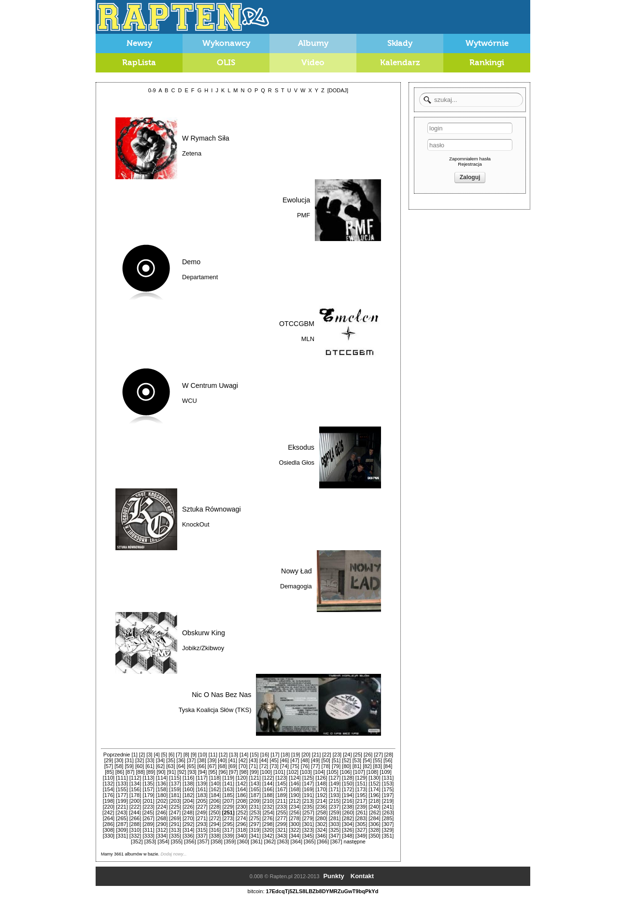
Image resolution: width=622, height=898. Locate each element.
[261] (361, 812)
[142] (241, 783)
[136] (162, 783)
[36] (181, 760)
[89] (150, 772)
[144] (268, 783)
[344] (294, 836)
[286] (108, 824)
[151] (361, 783)
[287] (121, 824)
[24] (347, 754)
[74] (284, 766)
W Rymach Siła (205, 138)
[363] (283, 841)
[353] (150, 841)
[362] (269, 841)
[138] (188, 783)
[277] (281, 818)
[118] (215, 778)
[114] (162, 778)
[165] (255, 789)
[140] (215, 783)
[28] (388, 754)
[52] (346, 760)
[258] (321, 812)
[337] (201, 836)
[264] (108, 818)
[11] (213, 754)
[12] (223, 754)
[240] (374, 807)
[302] (321, 824)
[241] (388, 807)
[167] (281, 789)
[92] (181, 772)
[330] (108, 836)
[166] (268, 789)
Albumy (313, 43)
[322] (294, 830)
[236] (321, 807)
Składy (400, 43)
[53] (357, 760)
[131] (388, 778)
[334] (162, 836)
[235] (308, 807)
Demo (191, 262)
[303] (334, 824)
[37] (191, 760)
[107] (359, 772)
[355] (177, 841)
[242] (108, 812)
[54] (367, 760)
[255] (281, 812)
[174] (374, 789)
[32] (139, 760)
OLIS (226, 62)
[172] (347, 789)
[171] (334, 789)
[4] (156, 754)
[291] (175, 824)
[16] (264, 754)
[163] (228, 789)
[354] (163, 841)
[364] (296, 841)
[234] (294, 807)
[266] (135, 818)
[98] (244, 772)
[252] (242, 812)
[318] (241, 830)
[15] (254, 754)
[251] (228, 812)
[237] (334, 807)
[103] (305, 772)
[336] (188, 836)
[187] (255, 795)
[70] (243, 766)
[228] (215, 807)
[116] (188, 778)
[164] (241, 789)
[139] (201, 783)
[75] (294, 766)
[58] (118, 766)
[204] (188, 801)
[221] (121, 807)
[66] (201, 766)
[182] (188, 795)
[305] (361, 824)
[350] (374, 836)
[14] (244, 754)
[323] (308, 830)
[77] (315, 766)
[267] (148, 818)
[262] (375, 812)
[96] (223, 772)
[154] (108, 789)
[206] (215, 801)
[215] (334, 801)
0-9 (152, 90)
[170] (321, 789)
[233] (281, 807)
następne (355, 841)
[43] (253, 760)
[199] (121, 801)
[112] (135, 778)
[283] (361, 818)
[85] (109, 772)
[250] (214, 812)
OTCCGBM (296, 324)
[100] (266, 772)
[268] (162, 818)
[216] (347, 801)
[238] (347, 807)
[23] (337, 754)
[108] (372, 772)
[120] (241, 778)
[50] (325, 760)
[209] (255, 801)
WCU (189, 400)
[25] (357, 754)
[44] (263, 760)
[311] (148, 830)
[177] (121, 795)
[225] (175, 807)
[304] (347, 824)
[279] (308, 818)
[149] (334, 783)
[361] (256, 841)
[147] (308, 783)
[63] (170, 766)
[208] (241, 801)
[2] (142, 754)
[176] (108, 795)
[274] (241, 818)
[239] (361, 807)
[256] (295, 812)
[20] (305, 754)
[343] (281, 836)
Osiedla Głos (296, 462)
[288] (135, 824)
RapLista (139, 62)
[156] (135, 789)
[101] (279, 772)
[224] (162, 807)
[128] (347, 778)
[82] (367, 766)
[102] (292, 772)
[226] (188, 807)
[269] (175, 818)
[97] (233, 772)
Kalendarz (400, 62)
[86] (119, 772)
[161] (201, 789)
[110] (108, 778)
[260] (348, 812)
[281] (334, 818)
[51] (336, 760)
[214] (321, 801)
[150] (347, 783)
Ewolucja (296, 200)
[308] (108, 830)
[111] (121, 778)
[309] (121, 830)
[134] (135, 783)
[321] (281, 830)
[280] (321, 818)
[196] (374, 795)
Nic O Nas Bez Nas (221, 694)
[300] (294, 824)
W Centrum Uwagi (210, 385)
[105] (332, 772)
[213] (308, 801)
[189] (281, 795)
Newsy (139, 43)
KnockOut (195, 524)
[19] (295, 754)
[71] (253, 766)
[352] (136, 841)
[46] (284, 760)
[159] (175, 789)
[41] (232, 760)
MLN (307, 338)
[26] (368, 754)
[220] (108, 807)
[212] (294, 801)
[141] (228, 783)
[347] (334, 836)
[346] (321, 836)
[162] (215, 789)
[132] (108, 783)
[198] (108, 801)
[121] (255, 778)
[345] (308, 836)
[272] (215, 818)
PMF (303, 215)
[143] (255, 783)
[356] (190, 841)
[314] (188, 830)
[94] (202, 772)
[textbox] (471, 100)
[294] (215, 824)
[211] (281, 801)
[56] (387, 760)
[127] (334, 778)
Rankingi (486, 62)
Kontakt (362, 876)
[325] (334, 830)
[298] (268, 824)
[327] (361, 830)
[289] (148, 824)
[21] (316, 754)
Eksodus (301, 447)
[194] (347, 795)
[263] (388, 812)
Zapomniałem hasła (470, 158)
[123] (281, 778)
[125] (308, 778)
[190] (294, 795)
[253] (255, 812)
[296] (241, 824)
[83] (377, 766)
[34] (160, 760)
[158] (162, 789)
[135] (148, 783)
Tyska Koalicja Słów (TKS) (215, 709)
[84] (387, 766)
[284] (374, 818)
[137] (175, 783)
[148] (321, 783)
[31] (129, 760)
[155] (121, 789)
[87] (130, 772)
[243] (121, 812)
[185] (228, 795)
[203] (175, 801)
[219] (388, 801)
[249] (201, 812)
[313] (175, 830)
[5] (164, 754)
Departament (200, 277)
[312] (162, 830)
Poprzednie (116, 754)
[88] (140, 772)
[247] (175, 812)
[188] (268, 795)
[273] (228, 818)
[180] (162, 795)
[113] (148, 778)
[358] (216, 841)
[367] (336, 841)
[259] (334, 812)
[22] (326, 754)
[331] (121, 836)
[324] (321, 830)
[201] (148, 801)
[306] (374, 824)
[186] (241, 795)
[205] (201, 801)
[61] (149, 766)
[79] (336, 766)
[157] (148, 789)
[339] (228, 836)
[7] (179, 754)
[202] (162, 801)
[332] (135, 836)
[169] (308, 789)
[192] (321, 795)
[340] (241, 836)
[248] (188, 812)
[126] (321, 778)
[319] (255, 830)
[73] (273, 766)
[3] (149, 754)
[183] (201, 795)
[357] (203, 841)
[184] (215, 795)
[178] (135, 795)
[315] (201, 830)
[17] (274, 754)
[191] (308, 795)
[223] (148, 807)
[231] (255, 807)
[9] (194, 754)
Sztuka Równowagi (211, 509)
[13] (233, 754)
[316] (215, 830)
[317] (228, 830)
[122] (268, 778)
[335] (175, 836)
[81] (357, 766)
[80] (346, 766)
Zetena (191, 153)
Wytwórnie (487, 43)
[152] (374, 783)
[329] (388, 830)
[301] (308, 824)
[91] (171, 772)
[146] (294, 783)
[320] (268, 830)
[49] (315, 760)
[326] (347, 830)
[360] (243, 841)
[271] (201, 818)
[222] (135, 807)
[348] (347, 836)
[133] (121, 783)
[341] (255, 836)
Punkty (333, 876)
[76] (305, 766)
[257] (308, 812)
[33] (149, 760)
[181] (175, 795)
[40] (222, 760)
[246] (161, 812)
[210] (268, 801)
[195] (361, 795)
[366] (323, 841)
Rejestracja (469, 164)
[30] (118, 760)
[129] (361, 778)
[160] (188, 789)
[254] (268, 812)
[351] (388, 836)
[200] (135, 801)
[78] (325, 766)
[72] (263, 766)
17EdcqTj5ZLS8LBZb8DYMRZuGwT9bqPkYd (322, 891)
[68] (222, 766)
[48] (305, 760)
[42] (243, 760)
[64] (181, 766)
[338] (215, 836)
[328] (374, 830)
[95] (212, 772)
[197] (388, 795)
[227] (201, 807)
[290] (162, 824)
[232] (268, 807)
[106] (346, 772)
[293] (201, 824)
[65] (191, 766)
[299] (281, 824)
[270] (188, 818)
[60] (139, 766)
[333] (148, 836)
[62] (160, 766)
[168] (294, 789)
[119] (228, 778)
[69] (232, 766)
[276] (268, 818)
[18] (285, 754)
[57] (108, 766)
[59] (129, 766)
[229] (228, 807)
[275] (255, 818)
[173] (361, 789)
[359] (230, 841)
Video (313, 62)
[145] (281, 783)
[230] (241, 807)
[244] (135, 812)
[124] (294, 778)
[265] (121, 818)
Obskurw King (203, 633)
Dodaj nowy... (174, 854)
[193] (334, 795)
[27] (378, 754)
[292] (188, 824)
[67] (212, 766)
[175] (388, 789)
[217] (361, 801)
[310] (135, 830)
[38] (201, 760)
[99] (254, 772)
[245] (148, 812)
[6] (171, 754)
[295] (228, 824)
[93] (192, 772)
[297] (255, 824)
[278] (294, 818)
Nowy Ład (296, 571)
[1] (135, 754)
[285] (388, 818)
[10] (202, 754)
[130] (374, 778)
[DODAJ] (337, 90)
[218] (374, 801)
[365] (309, 841)
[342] (268, 836)
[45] (273, 760)
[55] (377, 760)
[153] (388, 783)
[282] (347, 818)
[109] (385, 772)
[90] (160, 772)
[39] (212, 760)
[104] (319, 772)
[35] (170, 760)
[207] (228, 801)
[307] (388, 824)
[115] (175, 778)
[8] (186, 754)
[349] (361, 836)
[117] (201, 778)
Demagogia (296, 586)
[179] (148, 795)
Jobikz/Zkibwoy (203, 648)
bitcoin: (256, 891)
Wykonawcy (226, 43)
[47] (294, 760)
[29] (108, 760)
